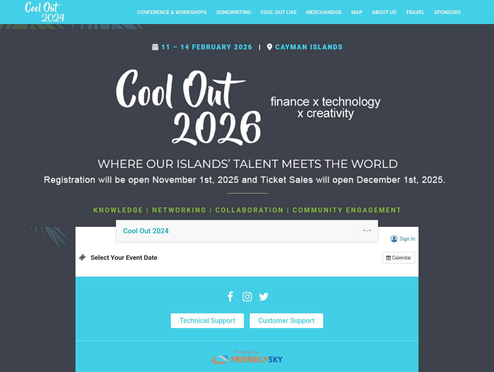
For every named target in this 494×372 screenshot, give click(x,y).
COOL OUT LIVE (278, 12)
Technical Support (207, 320)
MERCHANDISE (324, 12)
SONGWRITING (233, 12)
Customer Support (286, 320)
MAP (357, 12)
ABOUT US (384, 12)
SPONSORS (447, 12)
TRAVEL (415, 12)
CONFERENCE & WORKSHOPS (172, 12)
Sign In (402, 239)
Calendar (398, 257)
